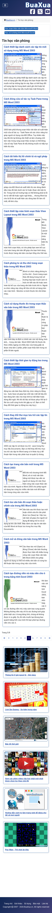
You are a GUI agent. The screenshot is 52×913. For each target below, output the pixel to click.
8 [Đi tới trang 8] (41, 638)
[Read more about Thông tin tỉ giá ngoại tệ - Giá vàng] (26, 660)
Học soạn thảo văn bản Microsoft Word (21, 28)
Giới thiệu (18, 903)
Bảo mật (36, 903)
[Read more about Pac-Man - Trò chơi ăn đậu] (26, 835)
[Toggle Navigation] (5, 5)
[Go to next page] (45, 638)
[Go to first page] (4, 638)
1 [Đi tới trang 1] (12, 638)
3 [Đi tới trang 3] (20, 638)
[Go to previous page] (9, 638)
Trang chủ (8, 903)
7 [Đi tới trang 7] (36, 638)
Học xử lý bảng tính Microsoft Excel (20, 33)
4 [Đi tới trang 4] (24, 638)
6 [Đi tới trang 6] (32, 638)
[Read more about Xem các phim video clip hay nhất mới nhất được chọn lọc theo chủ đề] (26, 764)
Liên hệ (45, 903)
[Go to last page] (49, 638)
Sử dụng (27, 903)
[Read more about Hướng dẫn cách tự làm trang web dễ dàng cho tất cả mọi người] (26, 799)
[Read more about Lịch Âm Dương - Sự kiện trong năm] (26, 695)
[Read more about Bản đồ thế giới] (26, 729)
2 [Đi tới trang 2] (16, 638)
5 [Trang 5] (28, 638)
